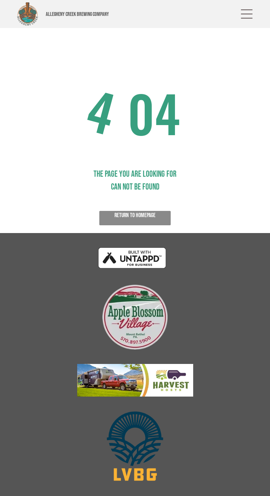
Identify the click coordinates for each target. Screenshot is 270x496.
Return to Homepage (135, 215)
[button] (247, 14)
